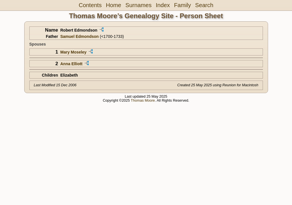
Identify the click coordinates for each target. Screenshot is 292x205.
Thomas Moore (143, 100)
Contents (90, 5)
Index (163, 5)
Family (182, 5)
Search (204, 5)
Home (113, 5)
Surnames (138, 5)
